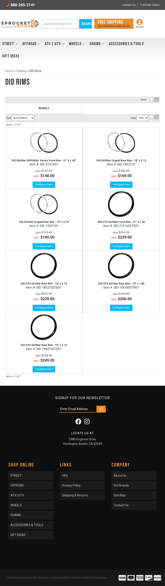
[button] (66, 24)
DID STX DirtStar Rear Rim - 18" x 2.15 (44, 283)
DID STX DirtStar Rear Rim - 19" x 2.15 (44, 345)
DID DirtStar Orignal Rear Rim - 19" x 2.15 (44, 221)
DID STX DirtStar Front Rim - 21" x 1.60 (121, 221)
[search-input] (60, 23)
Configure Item (44, 184)
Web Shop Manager (95, 578)
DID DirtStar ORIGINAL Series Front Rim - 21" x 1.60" (44, 160)
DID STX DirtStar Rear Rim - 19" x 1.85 (121, 283)
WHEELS (43, 108)
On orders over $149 (114, 23)
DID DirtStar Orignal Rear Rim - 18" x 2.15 (121, 160)
